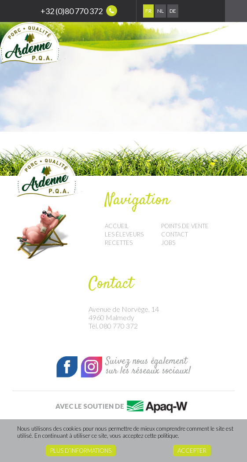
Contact (174, 234)
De (173, 10)
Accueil (117, 225)
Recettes (119, 242)
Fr (148, 10)
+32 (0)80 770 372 (79, 10)
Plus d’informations (80, 450)
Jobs (168, 242)
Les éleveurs (124, 234)
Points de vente (185, 225)
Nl (160, 10)
